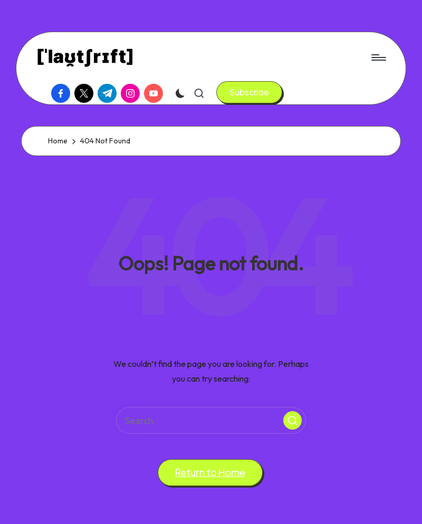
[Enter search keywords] (211, 420)
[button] (249, 92)
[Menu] (378, 57)
